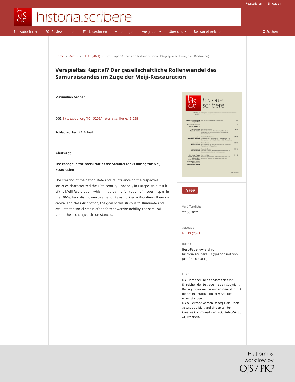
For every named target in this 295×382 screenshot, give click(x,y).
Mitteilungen (125, 31)
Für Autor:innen (26, 31)
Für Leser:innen (95, 31)
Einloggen (274, 3)
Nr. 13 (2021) (91, 56)
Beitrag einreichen (208, 31)
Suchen (270, 31)
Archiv (73, 56)
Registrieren (253, 3)
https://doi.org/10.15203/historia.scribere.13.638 (100, 118)
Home (59, 56)
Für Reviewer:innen (61, 31)
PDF (191, 190)
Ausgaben (150, 31)
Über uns (176, 31)
